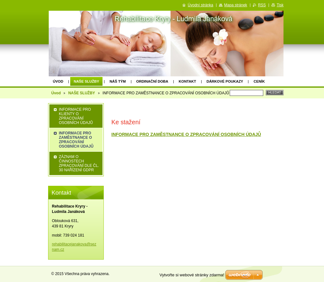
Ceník (259, 81)
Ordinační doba (152, 81)
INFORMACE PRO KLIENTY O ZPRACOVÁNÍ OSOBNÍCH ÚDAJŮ (76, 116)
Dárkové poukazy (225, 81)
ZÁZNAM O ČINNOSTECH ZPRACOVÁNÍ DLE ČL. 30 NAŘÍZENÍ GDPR (79, 163)
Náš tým (117, 81)
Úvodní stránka (200, 5)
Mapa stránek (235, 5)
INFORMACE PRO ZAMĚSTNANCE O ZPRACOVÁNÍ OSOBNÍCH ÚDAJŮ (186, 134)
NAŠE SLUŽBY (86, 81)
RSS (262, 5)
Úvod (58, 81)
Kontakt (187, 81)
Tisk (280, 5)
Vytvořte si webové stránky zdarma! (191, 275)
